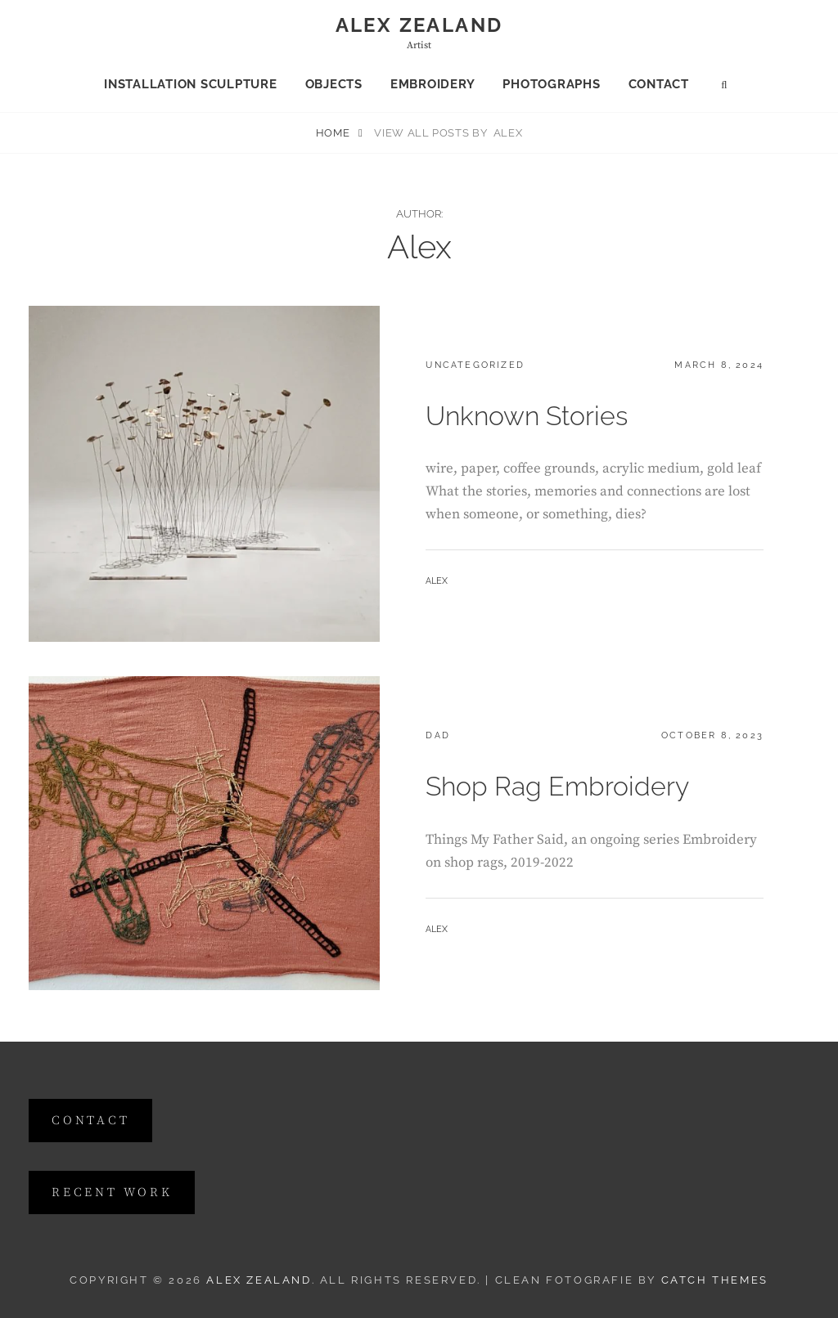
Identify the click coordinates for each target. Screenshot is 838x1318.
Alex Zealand (419, 25)
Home (334, 133)
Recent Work (112, 1192)
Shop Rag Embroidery (557, 786)
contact (90, 1120)
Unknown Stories (527, 416)
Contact (658, 84)
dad (438, 735)
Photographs (551, 84)
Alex (437, 581)
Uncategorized (475, 365)
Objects (334, 84)
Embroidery (432, 84)
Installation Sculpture (190, 84)
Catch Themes (714, 1280)
